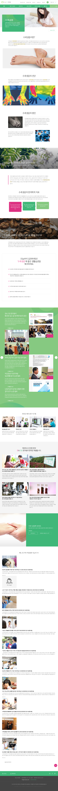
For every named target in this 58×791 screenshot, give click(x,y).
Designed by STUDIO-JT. (39, 786)
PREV (48, 336)
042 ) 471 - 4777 (40, 777)
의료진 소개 (53, 2)
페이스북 (52, 773)
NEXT (51, 336)
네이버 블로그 (50, 773)
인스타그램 (55, 773)
